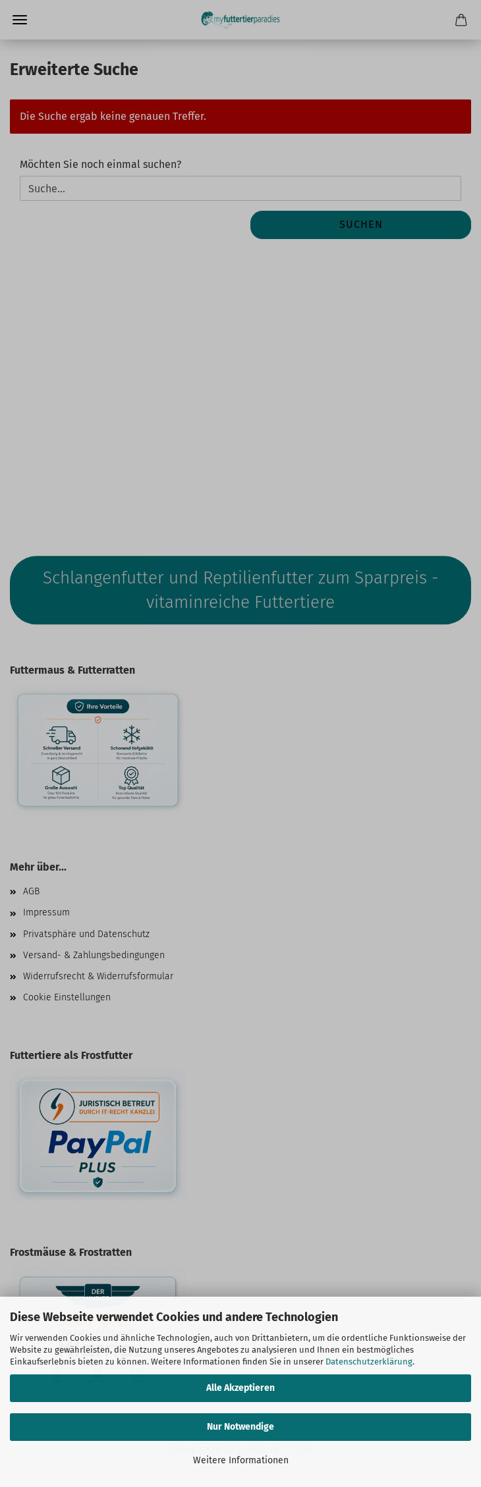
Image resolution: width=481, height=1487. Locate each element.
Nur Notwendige (240, 1426)
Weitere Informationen (241, 1460)
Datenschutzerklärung (368, 1361)
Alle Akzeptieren (240, 1387)
